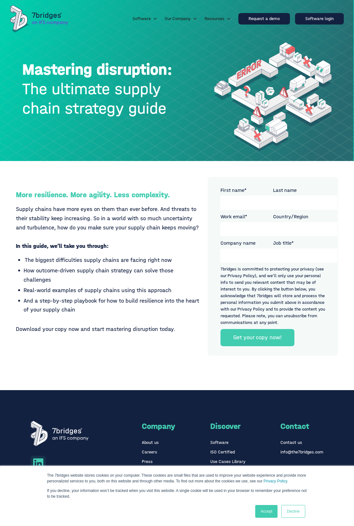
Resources (218, 18)
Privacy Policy (275, 481)
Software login (319, 18)
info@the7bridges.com (301, 452)
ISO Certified (222, 452)
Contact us (291, 442)
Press (147, 461)
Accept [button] (266, 511)
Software (145, 18)
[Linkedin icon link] (38, 463)
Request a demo (264, 18)
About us (150, 442)
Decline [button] (293, 511)
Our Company (181, 18)
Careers (149, 452)
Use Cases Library (227, 461)
